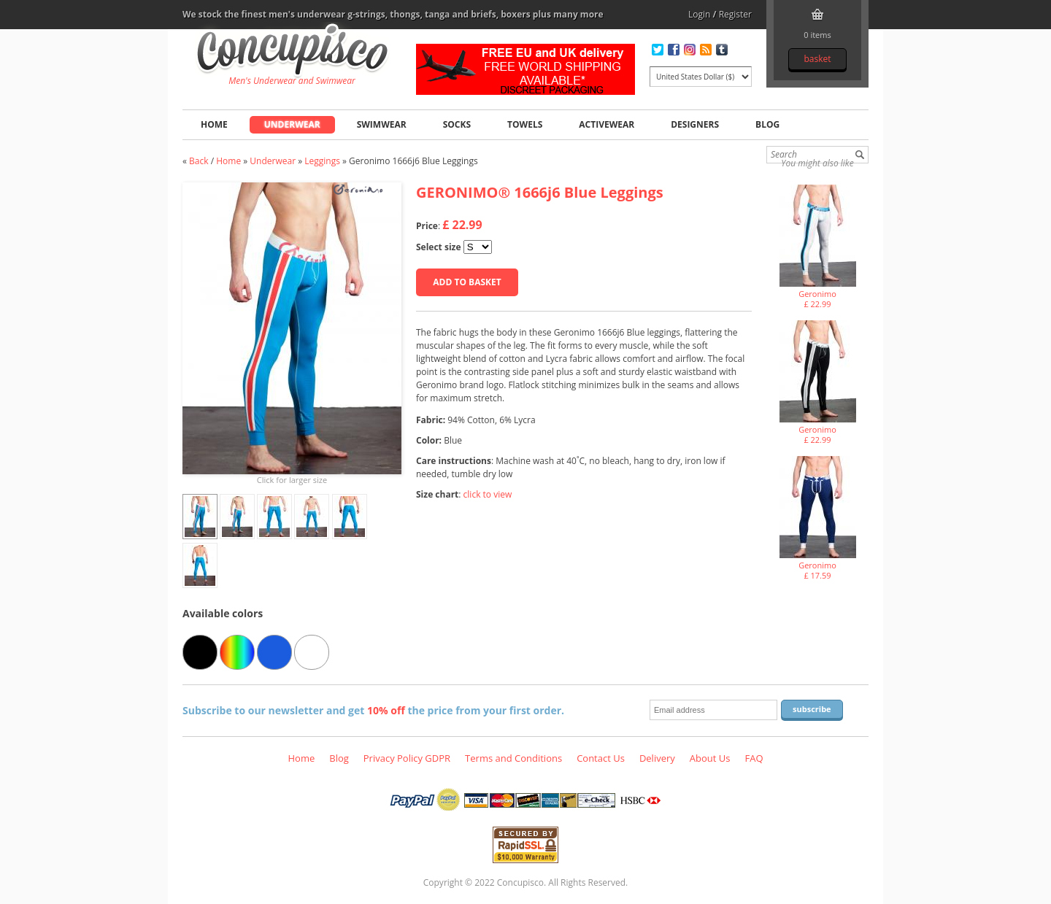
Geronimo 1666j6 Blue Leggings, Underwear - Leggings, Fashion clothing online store (292, 52)
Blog (767, 124)
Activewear (606, 124)
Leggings (322, 161)
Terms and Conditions (513, 758)
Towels (524, 124)
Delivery (657, 758)
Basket (817, 59)
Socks (457, 124)
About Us (710, 758)
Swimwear (382, 124)
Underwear (292, 124)
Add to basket (467, 282)
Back (198, 161)
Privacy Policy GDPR (406, 758)
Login (699, 14)
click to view (487, 494)
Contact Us (601, 758)
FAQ (753, 758)
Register (735, 14)
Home (214, 124)
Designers (695, 124)
